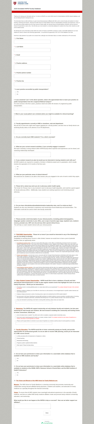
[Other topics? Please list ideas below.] (34, 341)
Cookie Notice (49, 418)
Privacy (43, 418)
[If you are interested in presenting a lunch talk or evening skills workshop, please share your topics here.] (34, 298)
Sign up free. (54, 414)
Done (47, 402)
